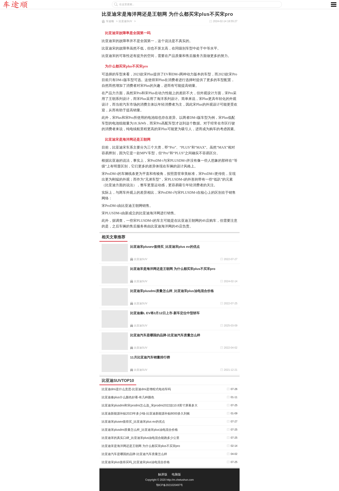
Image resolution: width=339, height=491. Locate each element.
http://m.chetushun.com (180, 479)
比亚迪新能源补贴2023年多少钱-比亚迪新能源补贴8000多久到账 (146, 413)
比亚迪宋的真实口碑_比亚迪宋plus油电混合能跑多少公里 (140, 438)
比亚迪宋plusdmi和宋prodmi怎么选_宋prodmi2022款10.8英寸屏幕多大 (150, 405)
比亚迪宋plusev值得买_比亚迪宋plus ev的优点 (165, 246)
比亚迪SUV (125, 21)
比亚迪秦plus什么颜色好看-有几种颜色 (128, 397)
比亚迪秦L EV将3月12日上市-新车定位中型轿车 (165, 313)
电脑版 (176, 474)
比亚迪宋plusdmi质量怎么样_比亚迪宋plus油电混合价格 (172, 291)
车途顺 (110, 21)
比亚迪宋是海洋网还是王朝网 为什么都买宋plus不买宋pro (172, 269)
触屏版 (162, 474)
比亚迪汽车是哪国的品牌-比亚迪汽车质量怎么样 (165, 335)
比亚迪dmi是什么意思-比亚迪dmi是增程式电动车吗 (136, 389)
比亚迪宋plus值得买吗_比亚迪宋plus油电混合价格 (136, 462)
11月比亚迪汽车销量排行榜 (150, 357)
